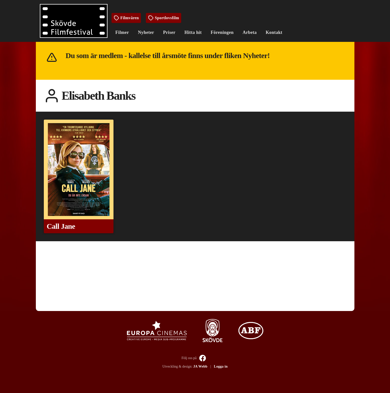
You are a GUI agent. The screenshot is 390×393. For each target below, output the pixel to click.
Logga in (220, 366)
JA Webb (200, 366)
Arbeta (250, 32)
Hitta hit (193, 32)
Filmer (122, 32)
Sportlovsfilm (163, 18)
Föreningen (222, 32)
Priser (169, 32)
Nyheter (146, 32)
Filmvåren (126, 18)
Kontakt (274, 32)
